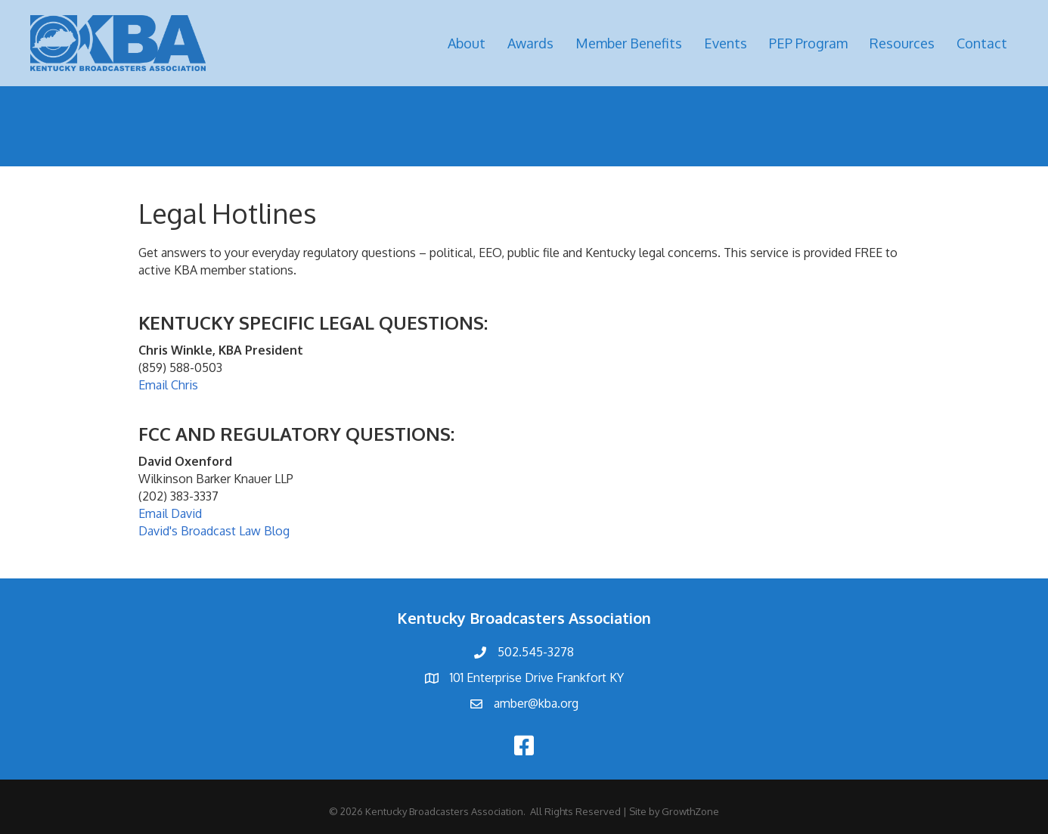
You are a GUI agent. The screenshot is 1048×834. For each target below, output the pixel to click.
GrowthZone (690, 811)
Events (725, 43)
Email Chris (168, 384)
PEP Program (808, 43)
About (466, 43)
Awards (530, 43)
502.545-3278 (536, 651)
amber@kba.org (536, 703)
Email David (170, 513)
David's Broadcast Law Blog (214, 530)
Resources (902, 43)
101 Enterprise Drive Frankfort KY (537, 677)
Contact (982, 43)
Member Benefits (628, 43)
